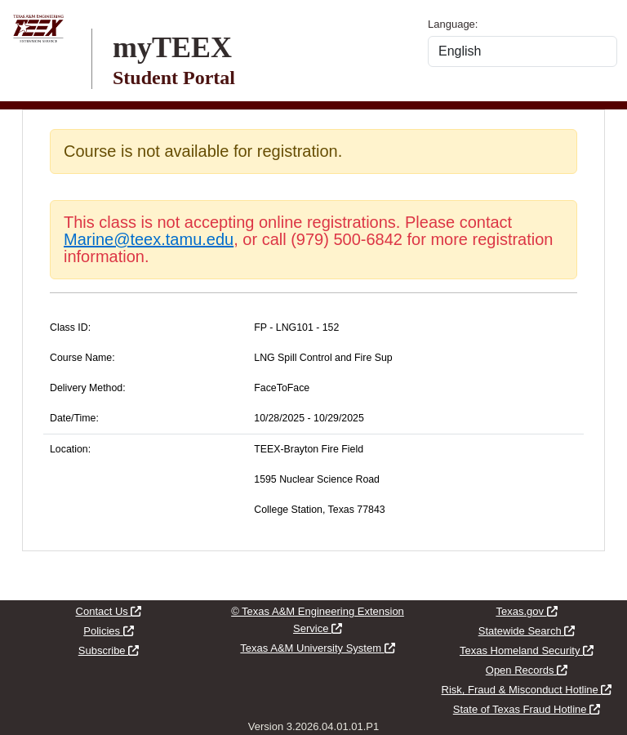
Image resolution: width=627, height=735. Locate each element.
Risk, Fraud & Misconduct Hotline (527, 690)
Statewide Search (527, 631)
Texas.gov (526, 611)
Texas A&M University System (317, 648)
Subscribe (108, 650)
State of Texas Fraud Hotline (526, 709)
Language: (453, 24)
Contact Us (109, 611)
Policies (108, 631)
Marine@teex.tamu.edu (148, 239)
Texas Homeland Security (527, 650)
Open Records (526, 670)
